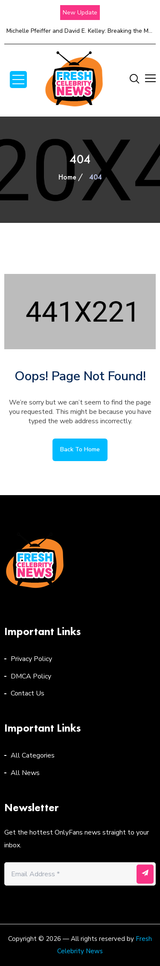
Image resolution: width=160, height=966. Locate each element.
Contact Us (27, 693)
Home (67, 177)
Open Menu (18, 79)
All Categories (33, 755)
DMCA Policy (31, 676)
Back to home (80, 449)
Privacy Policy (31, 659)
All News (25, 773)
